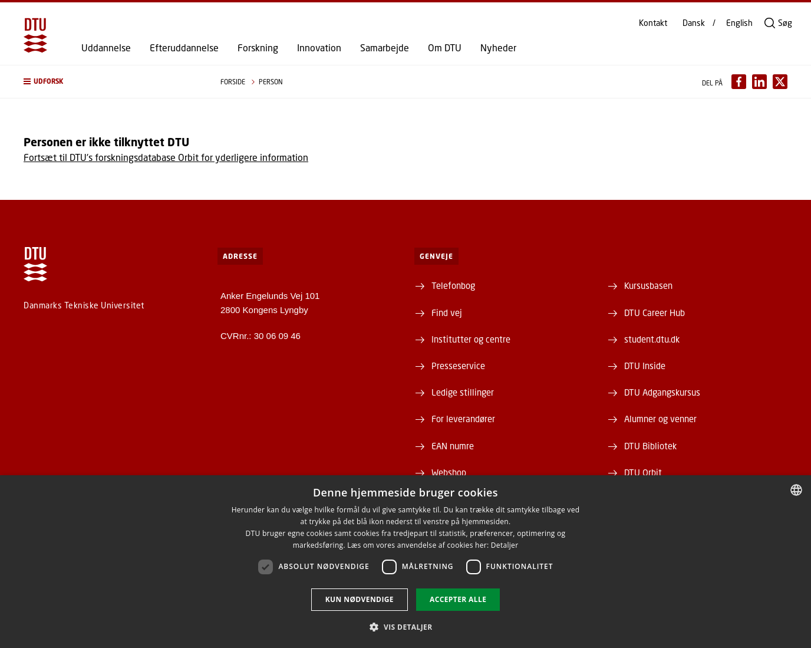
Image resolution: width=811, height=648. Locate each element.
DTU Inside (644, 365)
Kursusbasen (648, 285)
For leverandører (463, 418)
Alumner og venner (660, 418)
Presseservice (458, 365)
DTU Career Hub (654, 312)
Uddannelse (106, 47)
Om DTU (444, 47)
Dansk (694, 23)
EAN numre (452, 445)
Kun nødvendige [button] (359, 599)
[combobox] (796, 490)
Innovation (319, 47)
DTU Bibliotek (650, 445)
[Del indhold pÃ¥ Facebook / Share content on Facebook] (738, 81)
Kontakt (653, 23)
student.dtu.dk (652, 339)
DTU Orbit (643, 472)
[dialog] (405, 561)
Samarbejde (384, 47)
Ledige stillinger (462, 392)
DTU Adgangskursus (662, 392)
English (739, 23)
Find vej (446, 312)
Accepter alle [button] (458, 599)
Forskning (258, 47)
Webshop (448, 472)
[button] (110, 81)
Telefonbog (453, 285)
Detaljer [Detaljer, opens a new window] (505, 545)
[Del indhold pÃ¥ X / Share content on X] (780, 81)
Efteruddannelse (184, 47)
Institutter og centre (470, 339)
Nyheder (498, 47)
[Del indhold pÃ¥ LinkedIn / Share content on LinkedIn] (759, 81)
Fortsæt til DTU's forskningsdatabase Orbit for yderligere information (166, 157)
